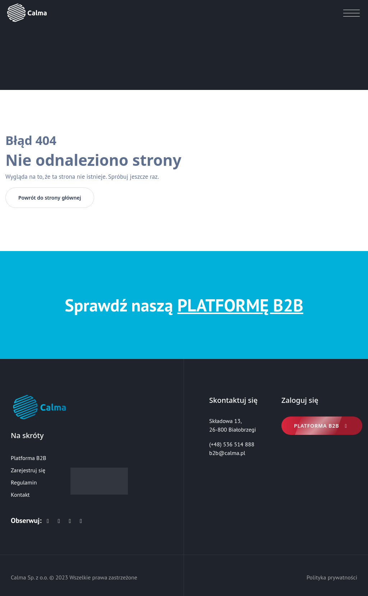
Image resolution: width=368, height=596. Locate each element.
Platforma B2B (28, 457)
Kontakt (20, 494)
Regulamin (24, 482)
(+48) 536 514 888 (231, 444)
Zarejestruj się (28, 470)
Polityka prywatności (332, 577)
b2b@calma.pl (227, 452)
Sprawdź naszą (184, 305)
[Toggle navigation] (352, 14)
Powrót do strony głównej (49, 197)
